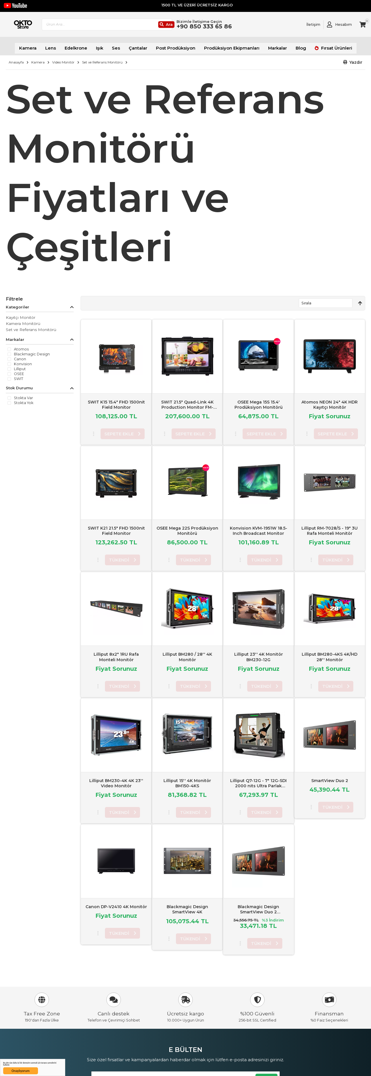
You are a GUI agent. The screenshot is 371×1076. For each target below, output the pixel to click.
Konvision (23, 361)
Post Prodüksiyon (177, 46)
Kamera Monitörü (23, 320)
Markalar (270, 46)
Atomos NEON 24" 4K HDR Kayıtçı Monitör (329, 401)
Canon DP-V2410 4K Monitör (116, 903)
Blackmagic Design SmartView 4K (187, 906)
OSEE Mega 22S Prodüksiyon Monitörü (187, 527)
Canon (20, 356)
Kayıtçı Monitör (20, 314)
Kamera (40, 46)
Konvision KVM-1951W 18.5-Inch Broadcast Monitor (258, 527)
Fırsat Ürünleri (324, 46)
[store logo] (33, 26)
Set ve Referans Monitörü (102, 59)
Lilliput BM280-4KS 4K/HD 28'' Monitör (329, 654)
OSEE (19, 371)
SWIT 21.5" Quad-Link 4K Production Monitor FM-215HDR (187, 404)
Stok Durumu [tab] (19, 385)
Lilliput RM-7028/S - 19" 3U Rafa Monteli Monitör (329, 527)
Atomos (21, 346)
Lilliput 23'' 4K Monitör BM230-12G (258, 654)
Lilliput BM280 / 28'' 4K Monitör (187, 654)
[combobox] (132, 26)
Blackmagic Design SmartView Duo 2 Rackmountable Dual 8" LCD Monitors (258, 911)
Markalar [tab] (15, 336)
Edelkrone (84, 46)
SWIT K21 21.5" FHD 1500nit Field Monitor (116, 527)
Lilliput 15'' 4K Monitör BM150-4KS (187, 780)
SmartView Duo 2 (329, 777)
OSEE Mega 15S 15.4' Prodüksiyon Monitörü (258, 401)
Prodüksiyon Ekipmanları (227, 46)
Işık (106, 46)
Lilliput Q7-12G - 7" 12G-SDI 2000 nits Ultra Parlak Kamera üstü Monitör (258, 782)
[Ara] (187, 26)
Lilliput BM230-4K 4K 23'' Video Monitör (116, 780)
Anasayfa (16, 59)
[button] (353, 59)
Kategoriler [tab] (17, 304)
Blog (291, 46)
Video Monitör (63, 59)
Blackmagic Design (32, 351)
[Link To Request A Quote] (309, 26)
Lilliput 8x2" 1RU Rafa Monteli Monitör (116, 654)
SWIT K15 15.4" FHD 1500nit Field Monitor (116, 401)
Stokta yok (23, 400)
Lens (61, 46)
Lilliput (20, 366)
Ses (122, 46)
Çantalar (142, 46)
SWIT (18, 376)
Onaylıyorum (21, 1071)
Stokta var (23, 395)
